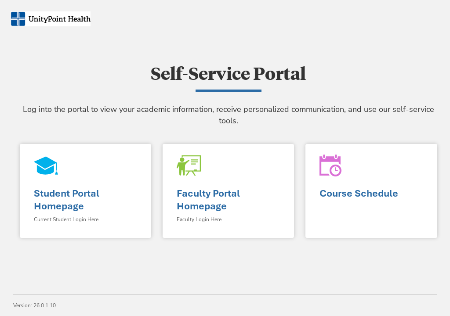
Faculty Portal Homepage (208, 199)
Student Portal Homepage (66, 199)
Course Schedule (358, 193)
